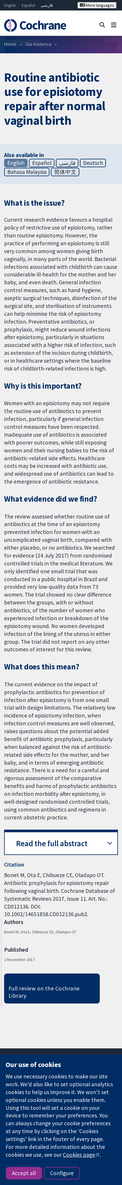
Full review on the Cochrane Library (44, 992)
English (10, 5)
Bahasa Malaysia (27, 171)
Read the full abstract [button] (51, 843)
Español (28, 5)
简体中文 (65, 171)
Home (10, 44)
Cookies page (79, 1154)
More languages (97, 5)
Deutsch (93, 162)
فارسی (47, 5)
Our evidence (38, 44)
